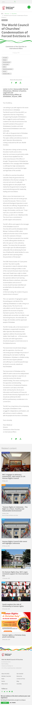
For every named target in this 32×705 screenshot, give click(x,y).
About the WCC (5, 673)
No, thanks (13, 702)
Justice (4, 66)
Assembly (19, 683)
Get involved (20, 673)
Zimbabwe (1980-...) (6, 73)
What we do (5, 683)
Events (3, 681)
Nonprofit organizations (7, 69)
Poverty (4, 71)
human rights (5, 64)
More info (28, 700)
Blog (18, 681)
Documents (14, 13)
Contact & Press (21, 678)
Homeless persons (6, 62)
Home (2, 13)
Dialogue (4, 59)
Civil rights (5, 57)
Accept (5, 702)
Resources (7, 13)
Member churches (6, 676)
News (3, 678)
